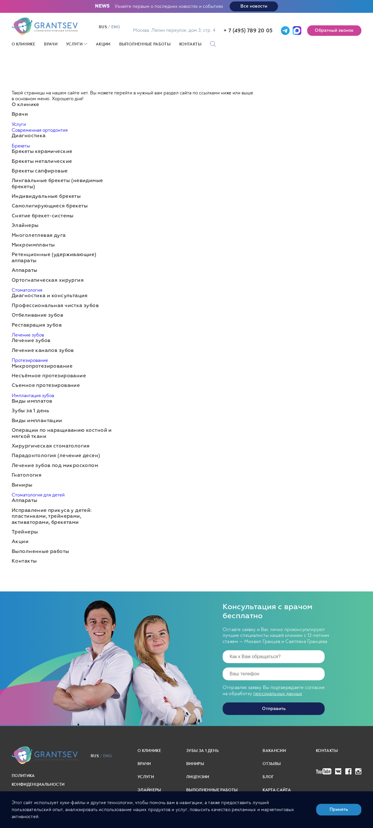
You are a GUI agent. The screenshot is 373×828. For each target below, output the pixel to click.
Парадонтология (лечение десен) (56, 455)
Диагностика (29, 135)
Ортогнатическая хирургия (48, 280)
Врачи (50, 44)
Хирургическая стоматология (51, 446)
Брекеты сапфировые (40, 171)
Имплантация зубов (33, 395)
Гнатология (26, 475)
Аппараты (24, 270)
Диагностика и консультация (50, 295)
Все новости (253, 6)
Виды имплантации (37, 420)
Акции (103, 44)
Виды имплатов (32, 401)
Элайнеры (25, 225)
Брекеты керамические (42, 151)
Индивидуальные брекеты (46, 196)
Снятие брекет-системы (43, 216)
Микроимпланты (33, 245)
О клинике (23, 44)
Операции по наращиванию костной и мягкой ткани (62, 433)
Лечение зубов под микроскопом (55, 465)
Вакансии (274, 750)
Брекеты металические (42, 161)
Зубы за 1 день (31, 410)
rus (103, 27)
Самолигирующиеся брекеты (50, 206)
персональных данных (277, 693)
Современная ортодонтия (40, 130)
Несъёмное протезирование (49, 376)
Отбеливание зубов (37, 315)
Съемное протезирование (46, 385)
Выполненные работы (144, 44)
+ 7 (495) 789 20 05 (248, 31)
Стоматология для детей (38, 495)
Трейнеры (25, 532)
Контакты (190, 44)
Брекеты (21, 146)
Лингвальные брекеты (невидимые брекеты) (57, 183)
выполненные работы (211, 790)
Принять (339, 809)
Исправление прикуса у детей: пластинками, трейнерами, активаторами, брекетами (52, 516)
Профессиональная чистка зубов (55, 305)
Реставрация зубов (37, 325)
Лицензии (197, 776)
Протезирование (30, 360)
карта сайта (277, 790)
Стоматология (27, 290)
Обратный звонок (334, 30)
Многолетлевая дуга (39, 235)
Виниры (22, 485)
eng (115, 27)
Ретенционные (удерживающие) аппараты (54, 257)
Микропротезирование (42, 366)
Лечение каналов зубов (43, 350)
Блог (268, 776)
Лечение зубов (28, 335)
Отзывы (272, 763)
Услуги (74, 44)
